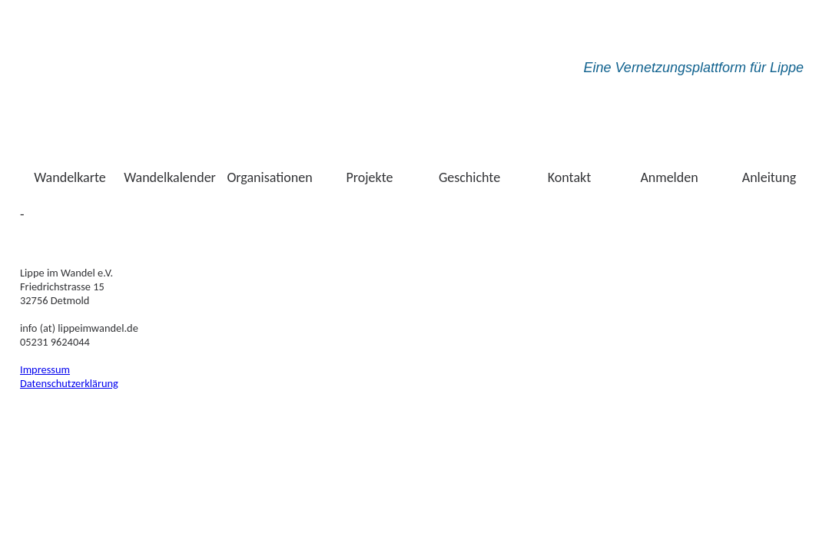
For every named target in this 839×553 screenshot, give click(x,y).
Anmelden (669, 177)
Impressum (45, 369)
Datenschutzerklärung (69, 383)
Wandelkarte (70, 177)
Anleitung (769, 177)
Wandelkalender (170, 177)
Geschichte (469, 177)
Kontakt (569, 177)
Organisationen (269, 177)
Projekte (370, 177)
